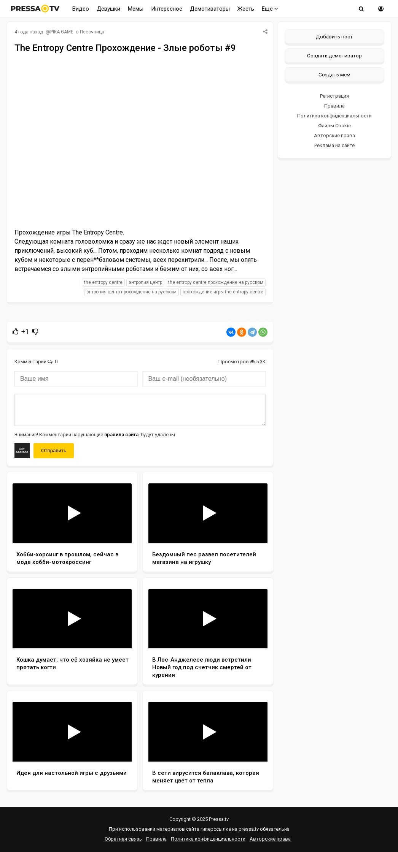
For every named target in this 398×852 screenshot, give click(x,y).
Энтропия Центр (145, 282)
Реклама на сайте (334, 145)
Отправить (53, 450)
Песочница (92, 32)
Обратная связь (123, 839)
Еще (270, 8)
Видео (80, 8)
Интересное (166, 8)
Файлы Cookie (334, 125)
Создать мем (334, 74)
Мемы (135, 8)
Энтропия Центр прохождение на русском (131, 292)
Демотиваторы (210, 8)
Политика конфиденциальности (334, 116)
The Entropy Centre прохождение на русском (215, 282)
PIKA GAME (61, 32)
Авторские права (334, 135)
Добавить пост (334, 36)
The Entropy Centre (103, 282)
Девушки (108, 8)
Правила (334, 106)
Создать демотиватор (334, 55)
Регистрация (334, 96)
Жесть (245, 8)
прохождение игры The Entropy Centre (223, 292)
